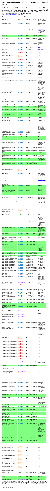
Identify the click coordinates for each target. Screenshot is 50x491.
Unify (9, 319)
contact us (32, 484)
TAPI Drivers (41, 48)
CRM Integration (41, 180)
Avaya (12, 368)
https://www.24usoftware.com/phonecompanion (12, 14)
